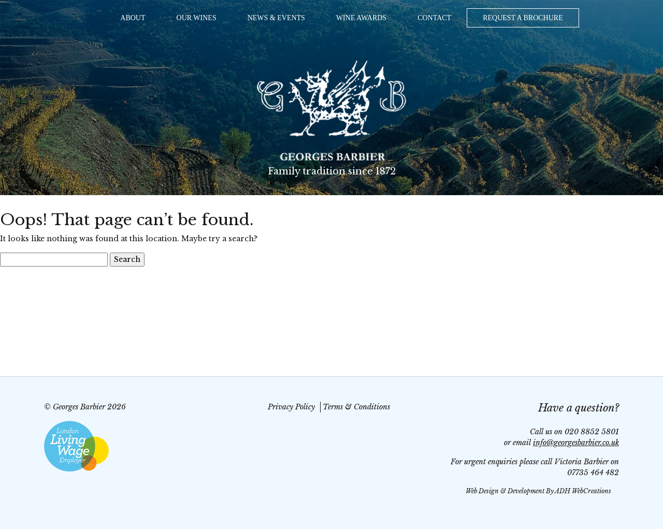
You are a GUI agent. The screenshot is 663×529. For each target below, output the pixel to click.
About (132, 18)
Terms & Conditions (356, 407)
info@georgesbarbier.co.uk (576, 442)
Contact (434, 18)
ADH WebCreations (583, 491)
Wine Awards (361, 18)
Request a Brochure (523, 18)
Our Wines (197, 18)
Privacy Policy (291, 407)
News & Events (276, 18)
